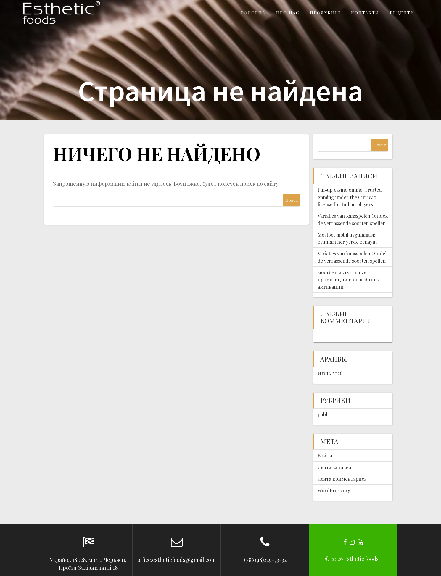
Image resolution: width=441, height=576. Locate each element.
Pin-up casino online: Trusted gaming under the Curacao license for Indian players (350, 196)
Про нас (288, 13)
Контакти (365, 13)
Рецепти (402, 13)
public (324, 414)
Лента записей (334, 467)
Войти (325, 455)
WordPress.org (334, 490)
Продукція (325, 13)
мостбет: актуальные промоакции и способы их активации (348, 279)
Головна (253, 13)
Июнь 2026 (330, 373)
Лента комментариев (342, 478)
